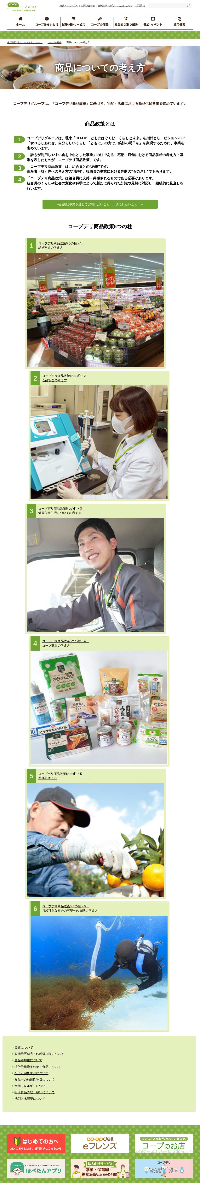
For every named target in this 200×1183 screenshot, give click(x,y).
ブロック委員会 (119, 803)
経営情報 (18, 825)
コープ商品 (118, 752)
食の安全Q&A (163, 729)
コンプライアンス (23, 831)
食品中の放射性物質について (150, 492)
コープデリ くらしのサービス (77, 746)
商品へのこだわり (120, 729)
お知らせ (57, 866)
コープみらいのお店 (28, 744)
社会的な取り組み (29, 793)
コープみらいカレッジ (168, 821)
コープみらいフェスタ (168, 803)
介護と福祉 (21, 777)
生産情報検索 (164, 741)
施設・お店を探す (69, 5)
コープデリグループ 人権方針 (77, 825)
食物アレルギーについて (31, 497)
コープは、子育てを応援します (173, 854)
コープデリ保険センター (76, 735)
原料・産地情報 (166, 746)
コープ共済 (68, 729)
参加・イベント (122, 793)
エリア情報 (116, 854)
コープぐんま (119, 932)
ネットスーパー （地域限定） (34, 762)
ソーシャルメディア (63, 884)
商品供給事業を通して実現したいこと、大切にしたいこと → (100, 204)
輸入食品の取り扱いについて (92, 497)
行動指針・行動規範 (25, 837)
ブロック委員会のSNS (122, 830)
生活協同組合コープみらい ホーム (25, 42)
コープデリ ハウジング (75, 752)
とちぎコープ (100, 932)
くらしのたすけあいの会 (124, 848)
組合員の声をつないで (168, 838)
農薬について (23, 486)
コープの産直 (117, 741)
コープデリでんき (27, 750)
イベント (115, 836)
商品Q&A (160, 735)
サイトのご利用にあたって (67, 872)
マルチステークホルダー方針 (70, 889)
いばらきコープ (79, 932)
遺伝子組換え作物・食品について (37, 492)
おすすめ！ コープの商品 (124, 774)
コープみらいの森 (165, 832)
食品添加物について (143, 486)
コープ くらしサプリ (168, 809)
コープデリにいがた (163, 932)
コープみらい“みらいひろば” (126, 809)
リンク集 (57, 878)
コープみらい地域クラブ (124, 842)
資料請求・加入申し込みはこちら (115, 5)
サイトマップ (21, 878)
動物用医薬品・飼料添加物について (97, 486)
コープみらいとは (28, 809)
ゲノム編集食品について (89, 492)
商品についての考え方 (123, 735)
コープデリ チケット (74, 741)
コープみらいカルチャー (169, 827)
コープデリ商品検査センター (173, 772)
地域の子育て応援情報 (168, 815)
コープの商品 (54, 42)
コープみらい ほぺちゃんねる (128, 825)
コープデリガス (26, 756)
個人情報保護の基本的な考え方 (77, 819)
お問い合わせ (88, 5)
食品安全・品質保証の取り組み (130, 758)
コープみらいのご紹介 (26, 819)
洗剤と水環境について (145, 497)
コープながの (139, 932)
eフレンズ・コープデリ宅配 (33, 729)
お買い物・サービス (30, 718)
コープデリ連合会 (36, 932)
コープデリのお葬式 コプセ (78, 758)
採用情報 (140, 5)
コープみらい (58, 932)
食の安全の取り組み (121, 746)
